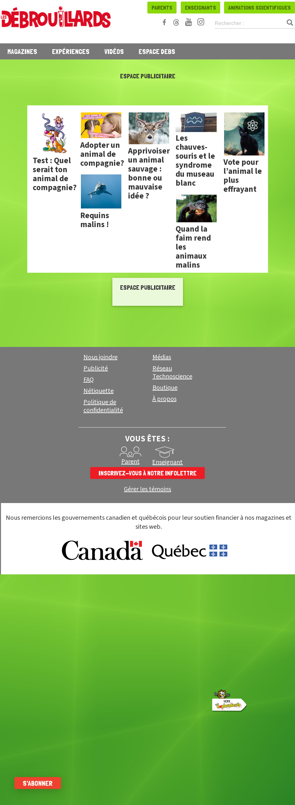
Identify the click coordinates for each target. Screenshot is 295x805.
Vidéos (114, 51)
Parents (162, 7)
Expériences (71, 51)
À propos (164, 398)
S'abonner (39, 783)
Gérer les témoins (147, 489)
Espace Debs (157, 51)
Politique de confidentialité (103, 406)
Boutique (165, 387)
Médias (161, 357)
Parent (130, 461)
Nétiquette (98, 390)
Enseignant (167, 462)
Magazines (22, 51)
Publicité (95, 368)
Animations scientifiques (259, 7)
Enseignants (200, 7)
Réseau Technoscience (172, 372)
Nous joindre (100, 357)
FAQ (88, 379)
